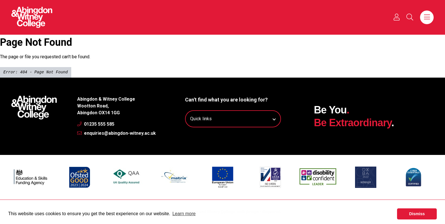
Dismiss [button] (417, 213)
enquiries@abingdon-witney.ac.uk (116, 133)
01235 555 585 (95, 124)
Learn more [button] (184, 213)
